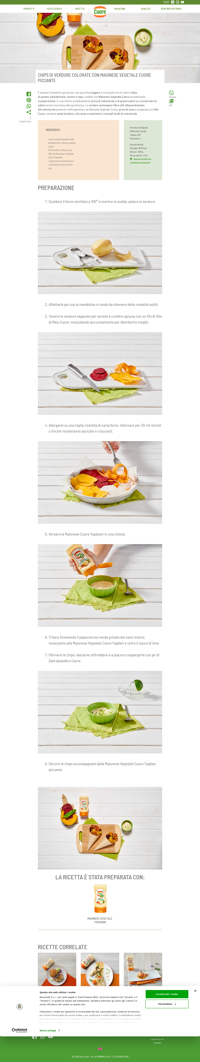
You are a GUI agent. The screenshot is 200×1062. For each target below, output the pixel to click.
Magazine (119, 8)
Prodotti (28, 8)
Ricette (80, 8)
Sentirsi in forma (171, 8)
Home (100, 10)
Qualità (145, 8)
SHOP (166, 2)
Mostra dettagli (48, 1056)
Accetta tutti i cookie (167, 1019)
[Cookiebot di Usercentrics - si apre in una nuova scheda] (19, 1056)
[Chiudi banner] (195, 1016)
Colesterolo (54, 8)
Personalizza (167, 1029)
